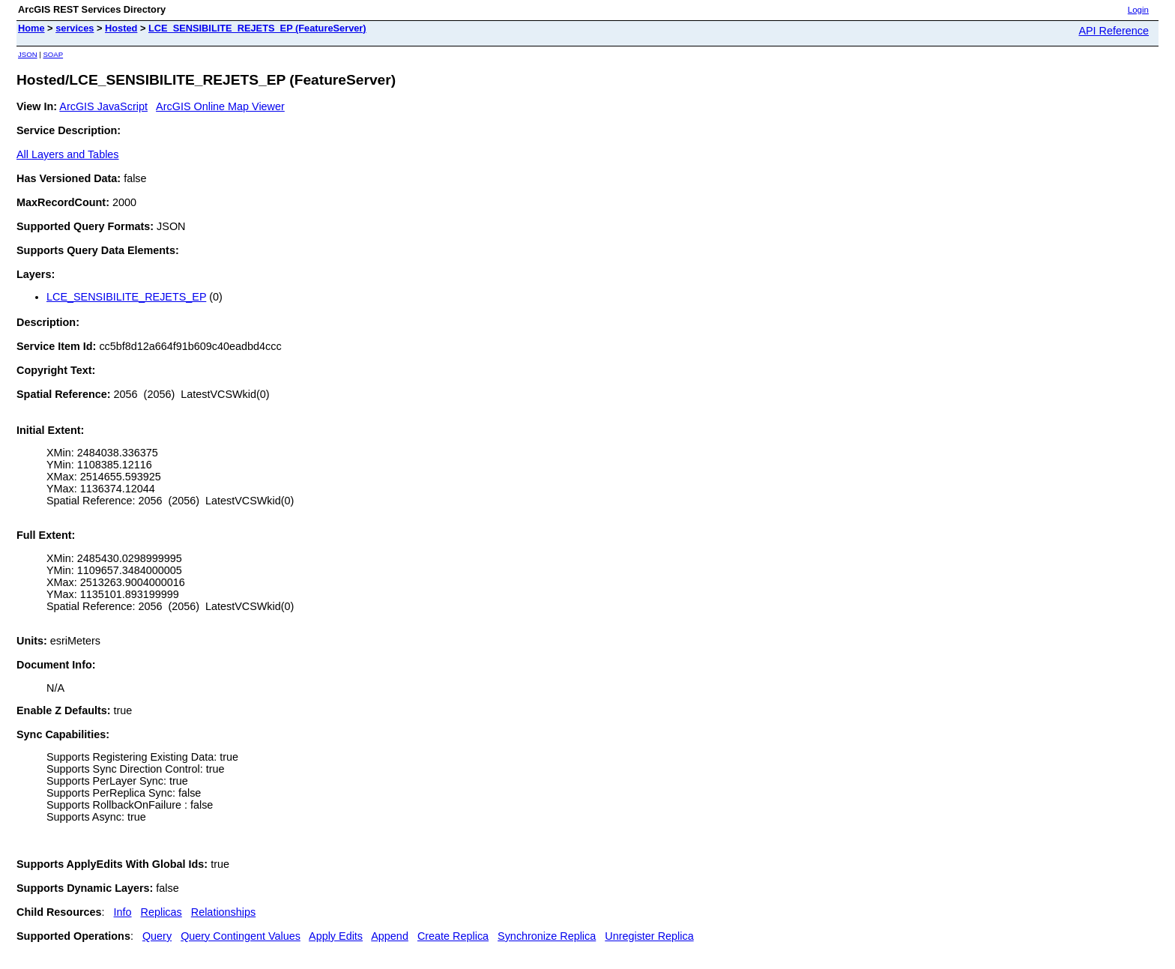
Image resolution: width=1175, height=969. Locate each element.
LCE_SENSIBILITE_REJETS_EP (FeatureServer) (257, 28)
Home (31, 28)
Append (389, 936)
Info (123, 912)
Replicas (161, 912)
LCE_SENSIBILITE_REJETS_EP (126, 297)
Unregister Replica (649, 936)
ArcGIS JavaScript (103, 106)
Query (157, 936)
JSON (27, 54)
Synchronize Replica (547, 936)
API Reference (1113, 31)
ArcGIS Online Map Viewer (220, 106)
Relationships (223, 912)
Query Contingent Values (240, 936)
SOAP (53, 54)
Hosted (121, 28)
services (74, 28)
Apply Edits (336, 936)
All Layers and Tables (67, 154)
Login (1138, 9)
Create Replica (453, 936)
